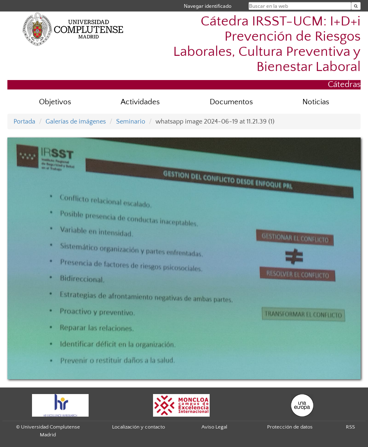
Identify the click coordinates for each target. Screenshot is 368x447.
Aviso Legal (214, 427)
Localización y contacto (138, 427)
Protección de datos (290, 427)
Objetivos (55, 102)
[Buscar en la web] (356, 6)
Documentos (231, 102)
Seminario (130, 121)
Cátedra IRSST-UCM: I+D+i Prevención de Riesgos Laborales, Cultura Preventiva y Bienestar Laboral (267, 44)
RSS (350, 427)
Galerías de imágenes (76, 121)
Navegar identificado (207, 5)
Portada (24, 121)
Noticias (315, 102)
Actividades (140, 102)
